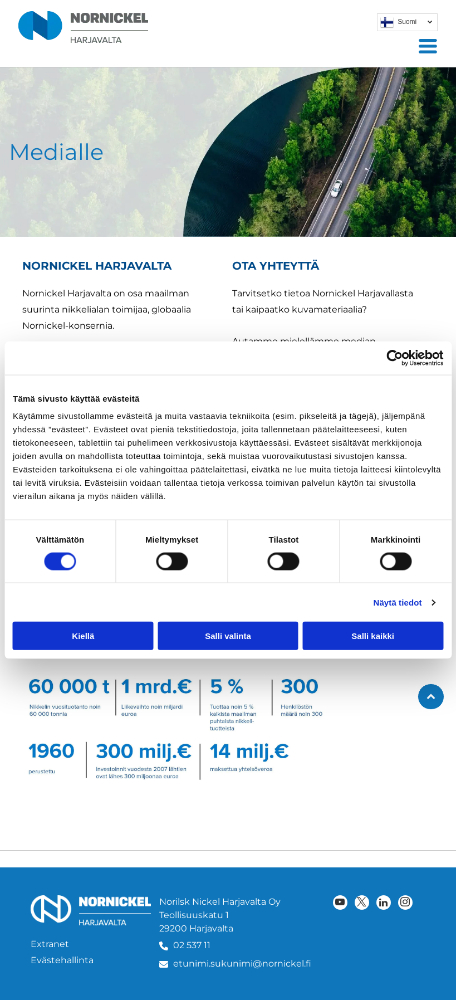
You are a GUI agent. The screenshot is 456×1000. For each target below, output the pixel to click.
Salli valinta (228, 636)
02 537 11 (191, 945)
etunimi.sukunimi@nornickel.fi (242, 963)
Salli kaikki (372, 636)
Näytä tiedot (398, 602)
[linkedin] (383, 904)
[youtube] (340, 904)
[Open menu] (428, 46)
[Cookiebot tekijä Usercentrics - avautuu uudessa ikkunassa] (394, 357)
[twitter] (362, 904)
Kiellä (83, 636)
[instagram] (405, 904)
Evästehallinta (62, 960)
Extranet (50, 944)
